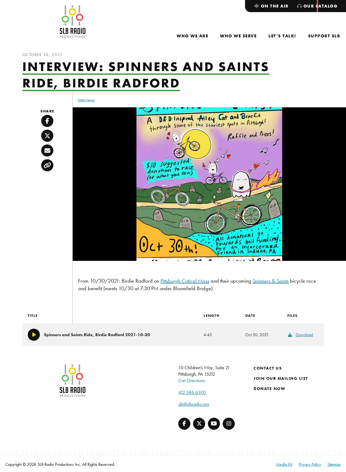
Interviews (86, 100)
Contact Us (268, 368)
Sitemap (334, 464)
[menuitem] (192, 36)
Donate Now (269, 388)
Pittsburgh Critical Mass (184, 280)
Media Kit (284, 464)
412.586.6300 (192, 392)
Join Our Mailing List (281, 378)
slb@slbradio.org (193, 404)
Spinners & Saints (271, 280)
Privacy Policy (310, 464)
